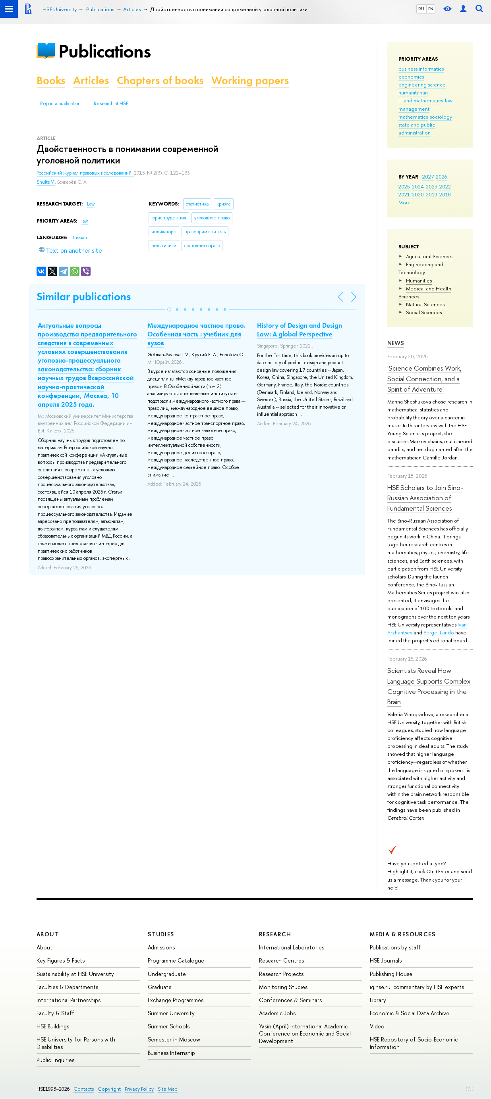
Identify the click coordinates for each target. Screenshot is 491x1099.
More (404, 202)
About (48, 934)
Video (377, 1026)
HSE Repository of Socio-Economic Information (414, 1043)
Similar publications (84, 297)
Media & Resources (402, 934)
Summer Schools (168, 1026)
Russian (79, 237)
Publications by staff (395, 947)
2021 (404, 194)
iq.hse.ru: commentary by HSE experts (417, 987)
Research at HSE (111, 103)
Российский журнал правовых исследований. (85, 173)
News (395, 343)
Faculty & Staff (55, 1013)
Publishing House (391, 974)
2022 (445, 186)
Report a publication (60, 103)
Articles (91, 80)
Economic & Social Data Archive (409, 1013)
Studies (161, 934)
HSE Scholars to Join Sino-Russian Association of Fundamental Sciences (425, 498)
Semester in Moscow (174, 1039)
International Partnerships (69, 1000)
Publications (104, 51)
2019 (431, 194)
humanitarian (413, 92)
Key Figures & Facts (61, 960)
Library (378, 1000)
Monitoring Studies (283, 987)
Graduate (160, 987)
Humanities (419, 280)
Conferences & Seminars (290, 1000)
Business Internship (171, 1053)
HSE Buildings (53, 1026)
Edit (469, 1087)
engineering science (422, 84)
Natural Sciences (425, 304)
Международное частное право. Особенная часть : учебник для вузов (196, 334)
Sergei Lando (438, 632)
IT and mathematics (420, 100)
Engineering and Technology (420, 268)
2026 (441, 176)
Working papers (250, 80)
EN (430, 9)
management (413, 108)
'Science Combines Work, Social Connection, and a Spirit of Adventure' (424, 378)
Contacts (83, 1089)
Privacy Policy (139, 1089)
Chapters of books (160, 80)
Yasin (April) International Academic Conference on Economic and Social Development (305, 1033)
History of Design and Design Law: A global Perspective (299, 329)
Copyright (109, 1089)
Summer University (171, 1013)
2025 (404, 186)
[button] (169, 309)
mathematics (413, 116)
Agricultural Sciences (429, 256)
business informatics (421, 68)
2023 (431, 186)
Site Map (168, 1089)
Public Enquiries (55, 1060)
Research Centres (281, 960)
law (448, 100)
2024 (418, 186)
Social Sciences (424, 312)
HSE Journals (386, 960)
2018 (445, 194)
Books (51, 80)
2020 (418, 194)
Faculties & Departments (67, 987)
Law (91, 204)
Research (275, 934)
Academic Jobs (277, 1013)
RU (421, 9)
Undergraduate (167, 974)
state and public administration (416, 128)
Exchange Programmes (175, 1000)
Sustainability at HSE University (75, 974)
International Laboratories (291, 947)
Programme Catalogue (176, 960)
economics (411, 76)
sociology (441, 116)
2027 (428, 176)
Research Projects (281, 974)
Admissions (161, 947)
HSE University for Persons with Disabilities (76, 1043)
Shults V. (46, 182)
